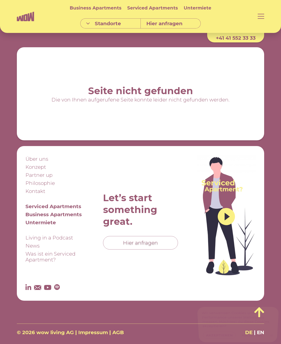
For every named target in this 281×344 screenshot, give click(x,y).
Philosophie (40, 183)
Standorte (103, 23)
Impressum (93, 332)
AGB (118, 332)
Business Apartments (96, 8)
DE (249, 332)
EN (260, 332)
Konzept (35, 167)
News (32, 246)
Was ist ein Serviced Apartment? (50, 257)
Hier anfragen (140, 243)
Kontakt (35, 191)
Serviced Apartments (152, 8)
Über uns (36, 159)
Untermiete (197, 8)
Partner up (39, 175)
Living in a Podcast (49, 238)
